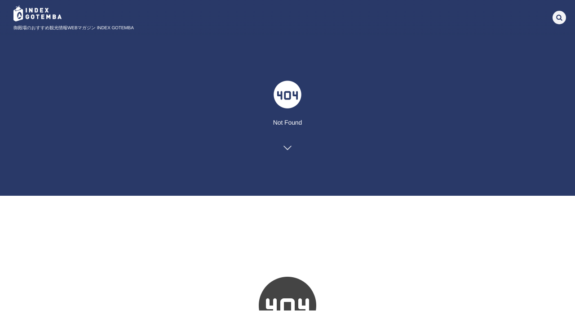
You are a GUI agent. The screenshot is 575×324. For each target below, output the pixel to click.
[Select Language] (510, 16)
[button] (559, 16)
